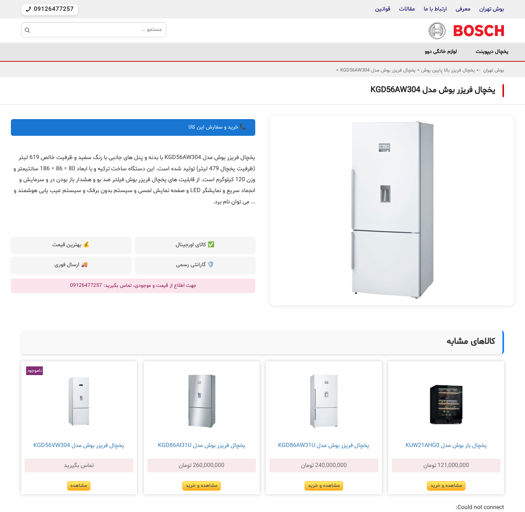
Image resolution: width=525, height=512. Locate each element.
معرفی (463, 9)
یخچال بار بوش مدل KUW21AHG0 (446, 446)
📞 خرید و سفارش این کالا (217, 127)
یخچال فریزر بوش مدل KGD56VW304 (78, 446)
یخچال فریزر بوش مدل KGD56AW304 (377, 70)
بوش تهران (491, 9)
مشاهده (78, 485)
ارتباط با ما (434, 9)
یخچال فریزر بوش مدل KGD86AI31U (201, 446)
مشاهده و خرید (446, 485)
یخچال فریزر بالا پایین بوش (447, 70)
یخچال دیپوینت (492, 51)
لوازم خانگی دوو (441, 51)
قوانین (382, 9)
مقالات (407, 9)
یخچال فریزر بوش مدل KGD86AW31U (323, 446)
